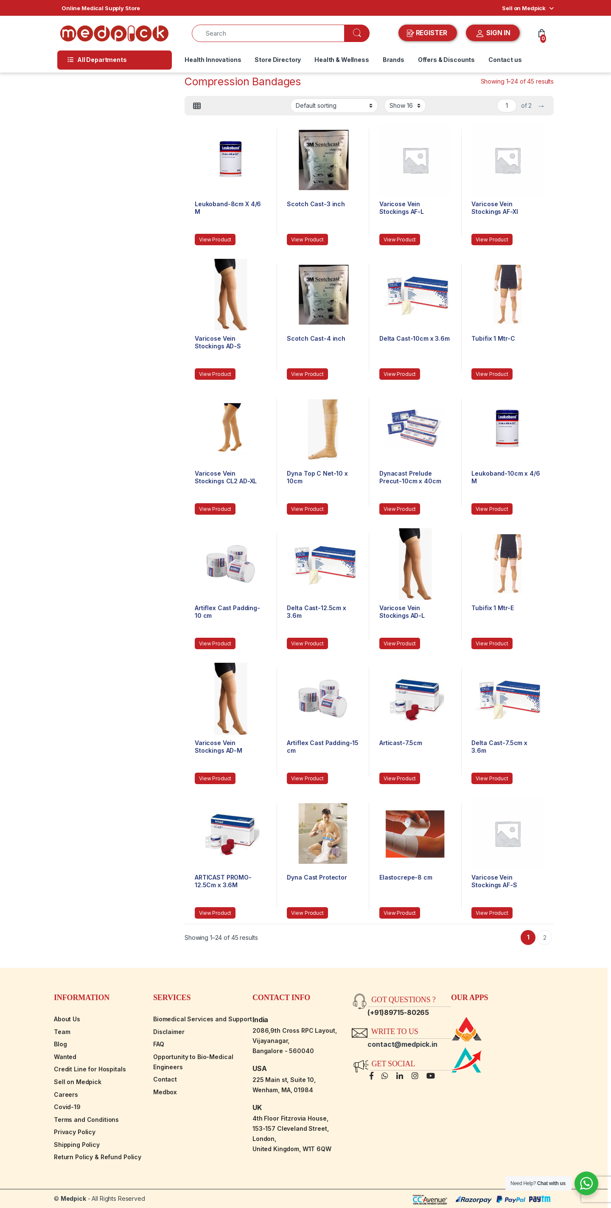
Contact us (505, 59)
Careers (66, 1094)
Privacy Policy (74, 1131)
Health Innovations (213, 59)
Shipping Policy (77, 1144)
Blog (60, 1044)
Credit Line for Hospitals (90, 1069)
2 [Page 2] (545, 937)
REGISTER (428, 33)
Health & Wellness (341, 59)
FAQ (158, 1044)
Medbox (165, 1092)
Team (62, 1031)
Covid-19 (67, 1106)
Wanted (65, 1056)
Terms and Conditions (86, 1119)
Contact (165, 1079)
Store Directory (278, 59)
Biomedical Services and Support (202, 1019)
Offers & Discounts (446, 59)
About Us (67, 1019)
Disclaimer (169, 1031)
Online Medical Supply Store (101, 8)
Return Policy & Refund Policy (97, 1156)
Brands (393, 59)
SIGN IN (492, 33)
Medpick (73, 1198)
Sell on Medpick (524, 8)
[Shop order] (334, 105)
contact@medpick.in (402, 1044)
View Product (215, 239)
